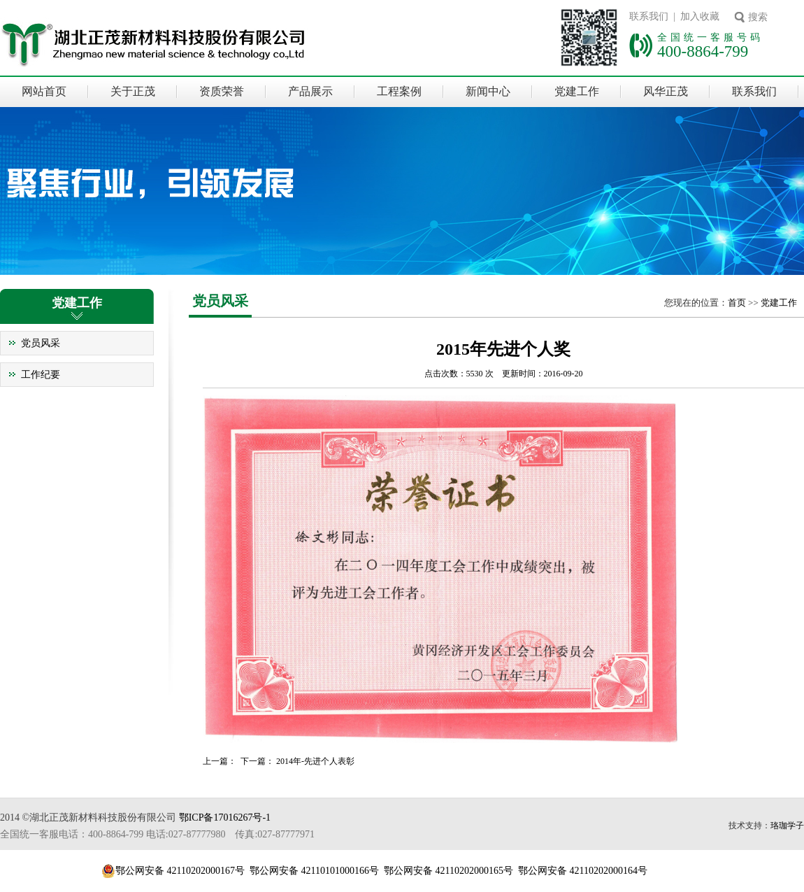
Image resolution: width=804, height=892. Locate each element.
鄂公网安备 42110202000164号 (582, 870)
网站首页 (44, 91)
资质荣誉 (221, 91)
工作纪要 (40, 374)
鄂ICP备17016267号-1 (225, 817)
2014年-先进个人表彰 (315, 761)
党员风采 (40, 343)
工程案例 (399, 91)
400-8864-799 (702, 51)
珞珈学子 (787, 825)
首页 (737, 302)
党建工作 (576, 91)
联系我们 (754, 91)
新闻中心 (488, 91)
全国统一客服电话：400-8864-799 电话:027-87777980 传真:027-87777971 (157, 834)
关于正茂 (132, 91)
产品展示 (310, 91)
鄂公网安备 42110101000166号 (314, 870)
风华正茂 (665, 91)
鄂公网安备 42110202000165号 (448, 870)
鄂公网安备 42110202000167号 (180, 870)
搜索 (758, 17)
